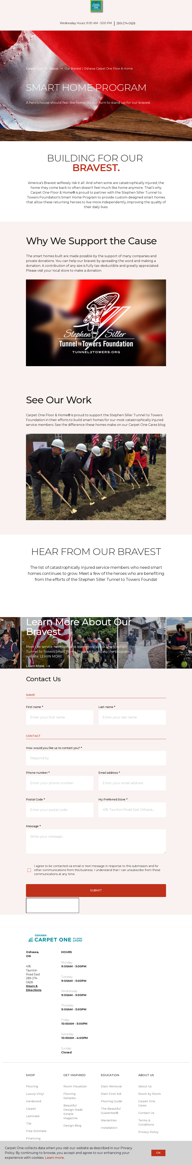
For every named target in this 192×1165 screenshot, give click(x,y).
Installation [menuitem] (109, 1128)
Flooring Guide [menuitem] (111, 1101)
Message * (33, 826)
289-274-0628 (125, 23)
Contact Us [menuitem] (146, 1113)
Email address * (109, 772)
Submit (96, 890)
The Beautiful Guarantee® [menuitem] (111, 1111)
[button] (176, 8)
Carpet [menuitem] (31, 1109)
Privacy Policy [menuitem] (148, 1132)
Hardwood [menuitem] (33, 1101)
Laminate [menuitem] (33, 1116)
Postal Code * (35, 799)
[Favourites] (181, 8)
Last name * (106, 707)
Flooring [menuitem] (32, 1086)
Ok (158, 1153)
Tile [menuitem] (28, 1123)
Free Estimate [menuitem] (36, 1131)
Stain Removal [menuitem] (111, 1086)
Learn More (38, 666)
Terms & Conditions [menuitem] (146, 1122)
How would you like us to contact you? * (54, 748)
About (53, 68)
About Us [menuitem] (145, 1086)
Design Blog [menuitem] (72, 1125)
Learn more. (54, 1158)
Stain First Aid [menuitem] (111, 1094)
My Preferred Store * (112, 799)
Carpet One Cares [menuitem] (146, 1103)
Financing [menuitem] (33, 1138)
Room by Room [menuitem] (149, 1094)
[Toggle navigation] (5, 8)
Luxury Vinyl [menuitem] (35, 1094)
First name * (34, 707)
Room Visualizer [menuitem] (75, 1086)
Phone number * (38, 772)
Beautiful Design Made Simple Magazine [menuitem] (73, 1112)
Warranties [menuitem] (109, 1120)
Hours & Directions (33, 988)
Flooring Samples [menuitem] (69, 1096)
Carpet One (34, 68)
